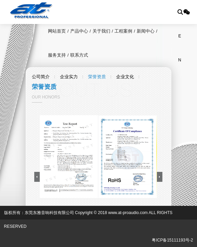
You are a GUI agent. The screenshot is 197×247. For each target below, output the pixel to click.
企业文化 (125, 76)
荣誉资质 (97, 76)
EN (179, 41)
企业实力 (69, 76)
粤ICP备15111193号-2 (172, 240)
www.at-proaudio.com (128, 212)
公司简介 (41, 76)
